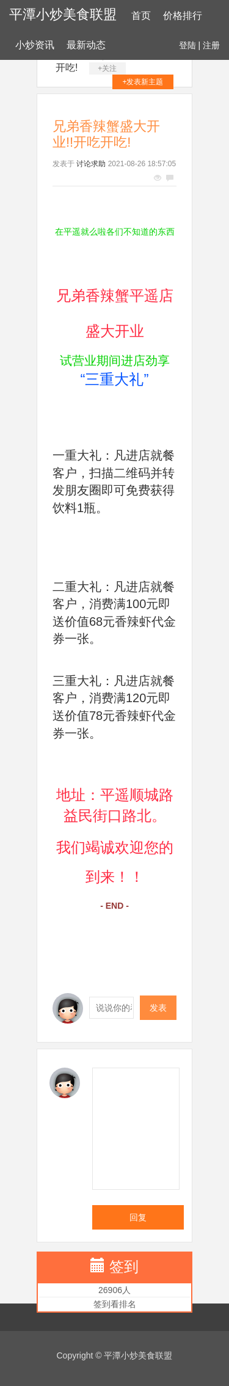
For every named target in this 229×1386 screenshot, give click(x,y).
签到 (124, 1266)
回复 (138, 1217)
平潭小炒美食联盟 (63, 14)
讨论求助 (91, 164)
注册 (211, 45)
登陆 (187, 45)
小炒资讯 (34, 45)
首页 (141, 15)
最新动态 (86, 45)
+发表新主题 (142, 82)
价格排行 (182, 15)
